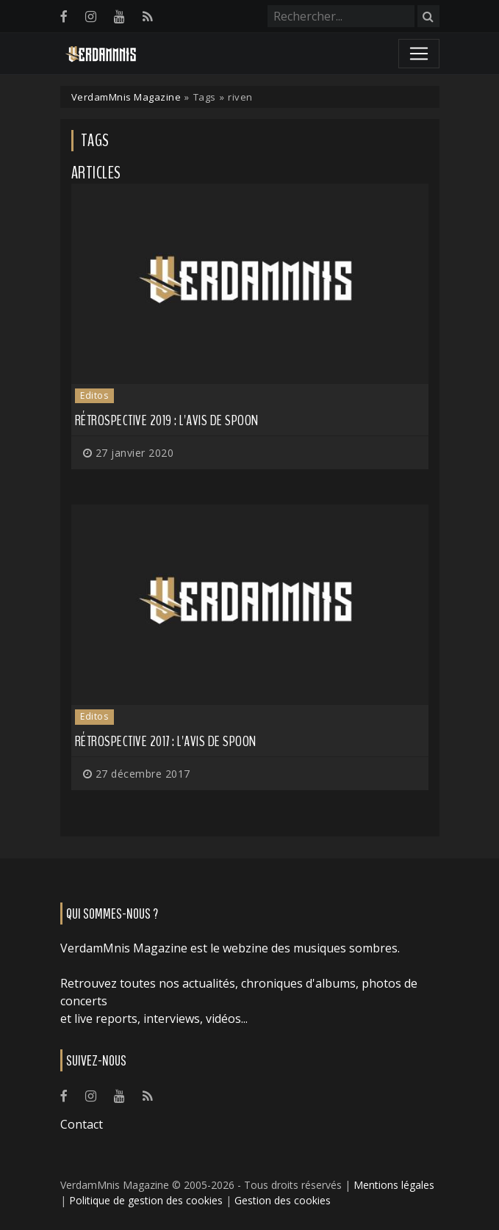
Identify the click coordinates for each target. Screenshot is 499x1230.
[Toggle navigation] (418, 53)
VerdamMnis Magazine (126, 97)
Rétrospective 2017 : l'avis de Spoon (165, 741)
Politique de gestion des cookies (146, 1200)
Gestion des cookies (282, 1200)
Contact (81, 1124)
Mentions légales (393, 1185)
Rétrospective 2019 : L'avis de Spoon (167, 420)
